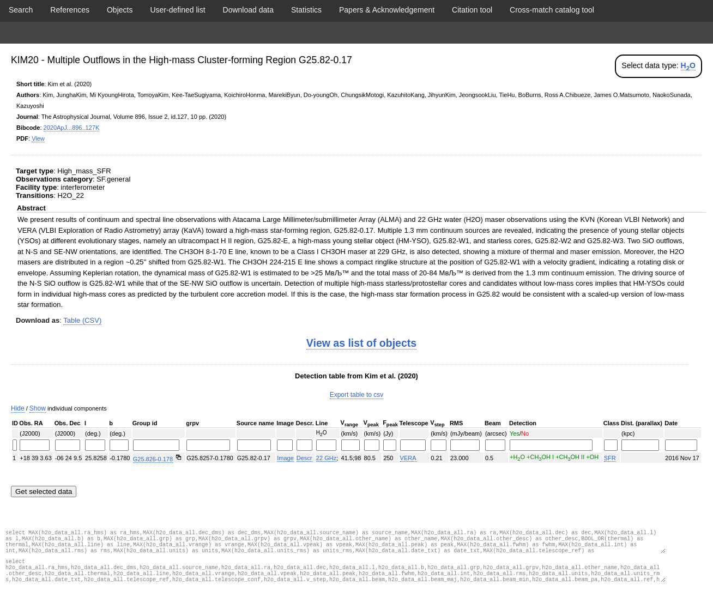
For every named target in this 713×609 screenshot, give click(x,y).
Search (21, 9)
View (38, 138)
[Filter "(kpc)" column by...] (640, 445)
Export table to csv (357, 395)
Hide (18, 408)
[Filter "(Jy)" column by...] (389, 445)
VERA (408, 458)
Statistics (306, 9)
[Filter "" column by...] (15, 445)
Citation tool (472, 9)
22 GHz (326, 458)
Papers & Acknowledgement (386, 9)
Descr (304, 458)
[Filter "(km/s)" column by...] (350, 445)
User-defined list (177, 9)
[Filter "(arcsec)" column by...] (495, 445)
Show (37, 408)
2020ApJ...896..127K (72, 127)
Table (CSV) (82, 320)
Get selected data (43, 491)
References (69, 9)
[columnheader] (15, 423)
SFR (610, 458)
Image (285, 458)
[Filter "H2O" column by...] (326, 445)
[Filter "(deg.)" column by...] (95, 445)
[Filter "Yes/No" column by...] (551, 445)
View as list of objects (361, 343)
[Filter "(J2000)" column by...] (34, 445)
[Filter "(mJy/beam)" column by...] (465, 445)
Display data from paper (356, 33)
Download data (248, 9)
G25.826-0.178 (153, 459)
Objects (119, 9)
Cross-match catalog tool (552, 9)
